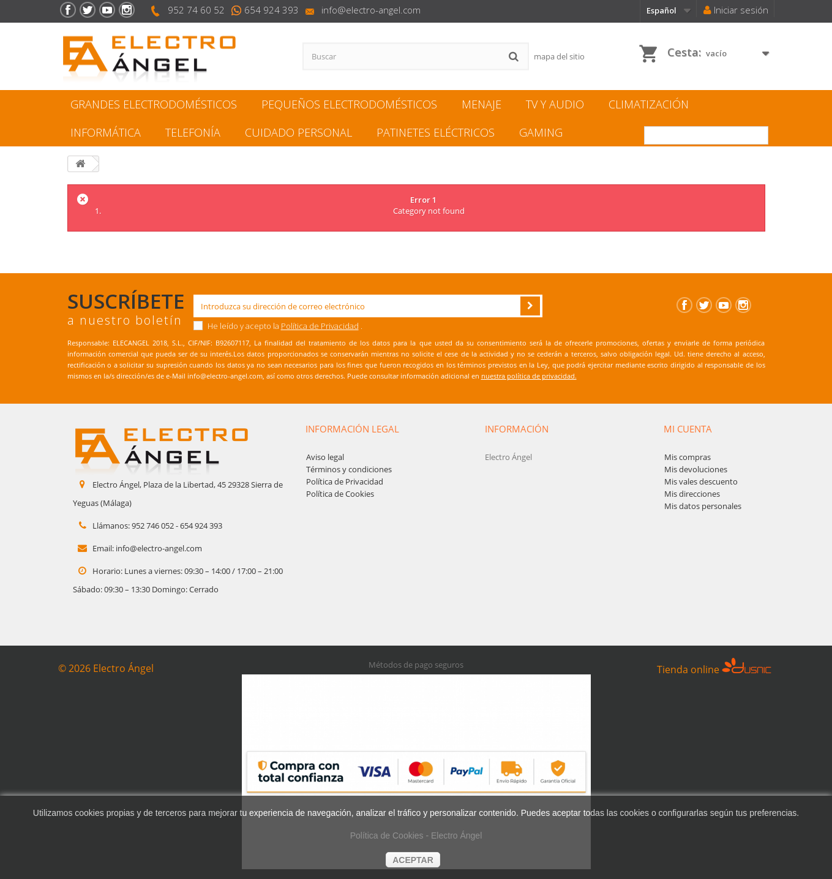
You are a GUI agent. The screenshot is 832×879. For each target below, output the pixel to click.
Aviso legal (325, 456)
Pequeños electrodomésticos (349, 104)
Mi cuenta (688, 429)
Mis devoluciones (695, 469)
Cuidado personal (298, 132)
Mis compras (687, 456)
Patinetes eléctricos (436, 132)
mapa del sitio (559, 56)
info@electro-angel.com (371, 10)
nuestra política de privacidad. (529, 375)
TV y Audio (555, 104)
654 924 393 (271, 10)
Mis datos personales (702, 505)
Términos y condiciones (349, 469)
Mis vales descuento (701, 481)
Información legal (352, 429)
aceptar (412, 860)
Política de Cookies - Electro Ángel (416, 835)
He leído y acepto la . (277, 325)
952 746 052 (153, 525)
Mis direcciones (692, 493)
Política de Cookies (340, 493)
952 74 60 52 (196, 10)
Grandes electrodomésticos (153, 104)
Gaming (541, 132)
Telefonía (192, 132)
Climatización (649, 104)
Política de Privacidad (320, 325)
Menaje (481, 104)
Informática (105, 132)
